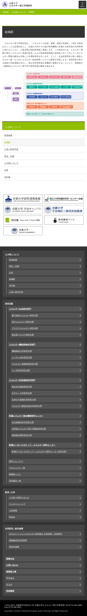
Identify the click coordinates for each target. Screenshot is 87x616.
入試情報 (13, 510)
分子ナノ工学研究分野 (22, 393)
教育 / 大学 (10, 492)
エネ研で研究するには (19, 497)
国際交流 (10, 559)
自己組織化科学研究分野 (23, 422)
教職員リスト (15, 474)
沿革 (6, 170)
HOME (6, 12)
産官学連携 (14, 547)
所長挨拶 (8, 135)
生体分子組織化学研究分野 (24, 399)
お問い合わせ (12, 565)
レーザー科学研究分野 (22, 357)
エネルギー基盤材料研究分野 (25, 364)
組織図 (7, 142)
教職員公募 (11, 571)
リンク (9, 584)
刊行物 (7, 177)
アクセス (10, 578)
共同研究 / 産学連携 (14, 528)
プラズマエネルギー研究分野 (25, 328)
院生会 (12, 517)
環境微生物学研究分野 (22, 435)
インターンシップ (17, 504)
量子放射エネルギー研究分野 (25, 315)
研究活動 (9, 304)
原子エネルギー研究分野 (23, 322)
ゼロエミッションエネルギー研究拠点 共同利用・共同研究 (35, 534)
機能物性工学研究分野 (22, 351)
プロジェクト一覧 (17, 468)
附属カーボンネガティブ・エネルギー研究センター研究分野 (39, 451)
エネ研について (19, 12)
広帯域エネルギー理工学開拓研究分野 (29, 429)
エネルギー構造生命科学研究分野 (27, 406)
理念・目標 (9, 156)
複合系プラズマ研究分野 (23, 335)
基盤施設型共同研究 (18, 540)
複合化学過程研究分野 (22, 387)
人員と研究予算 (11, 149)
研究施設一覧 (15, 481)
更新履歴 (10, 591)
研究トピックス (16, 461)
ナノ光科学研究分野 (21, 370)
